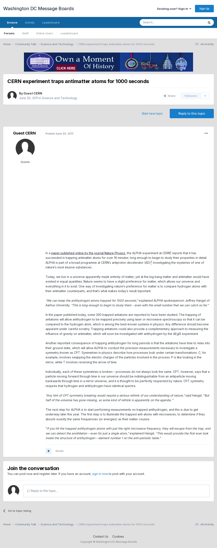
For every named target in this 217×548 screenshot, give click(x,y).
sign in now (100, 474)
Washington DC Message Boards (38, 8)
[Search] (161, 22)
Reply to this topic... (42, 491)
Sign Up (204, 8)
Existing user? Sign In (174, 8)
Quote (60, 450)
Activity (30, 22)
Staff (25, 33)
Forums (9, 33)
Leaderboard (69, 33)
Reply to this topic (191, 113)
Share (169, 95)
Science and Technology (59, 98)
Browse (12, 24)
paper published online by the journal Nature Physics (88, 253)
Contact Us (100, 536)
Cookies (118, 536)
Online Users (44, 33)
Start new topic (152, 113)
